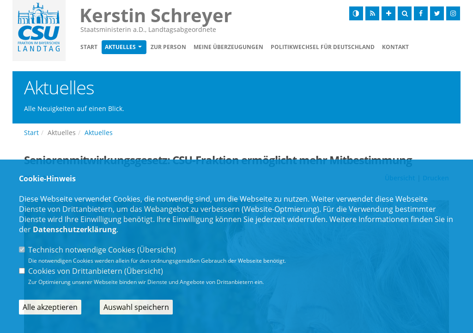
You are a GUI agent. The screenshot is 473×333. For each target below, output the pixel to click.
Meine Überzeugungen (228, 47)
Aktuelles (120, 47)
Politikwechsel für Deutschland (323, 47)
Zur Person (168, 47)
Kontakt (395, 47)
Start (88, 47)
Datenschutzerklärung (74, 229)
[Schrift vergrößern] (388, 13)
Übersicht (156, 250)
